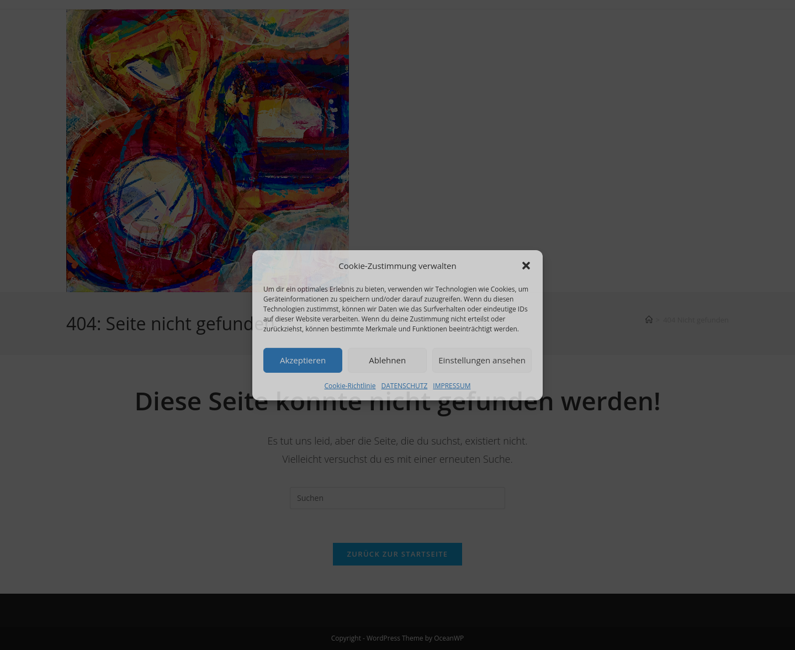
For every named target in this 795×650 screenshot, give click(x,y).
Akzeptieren (303, 360)
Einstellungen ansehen (482, 360)
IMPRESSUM (451, 385)
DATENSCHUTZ (404, 385)
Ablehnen (387, 360)
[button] (526, 265)
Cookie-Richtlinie (350, 385)
